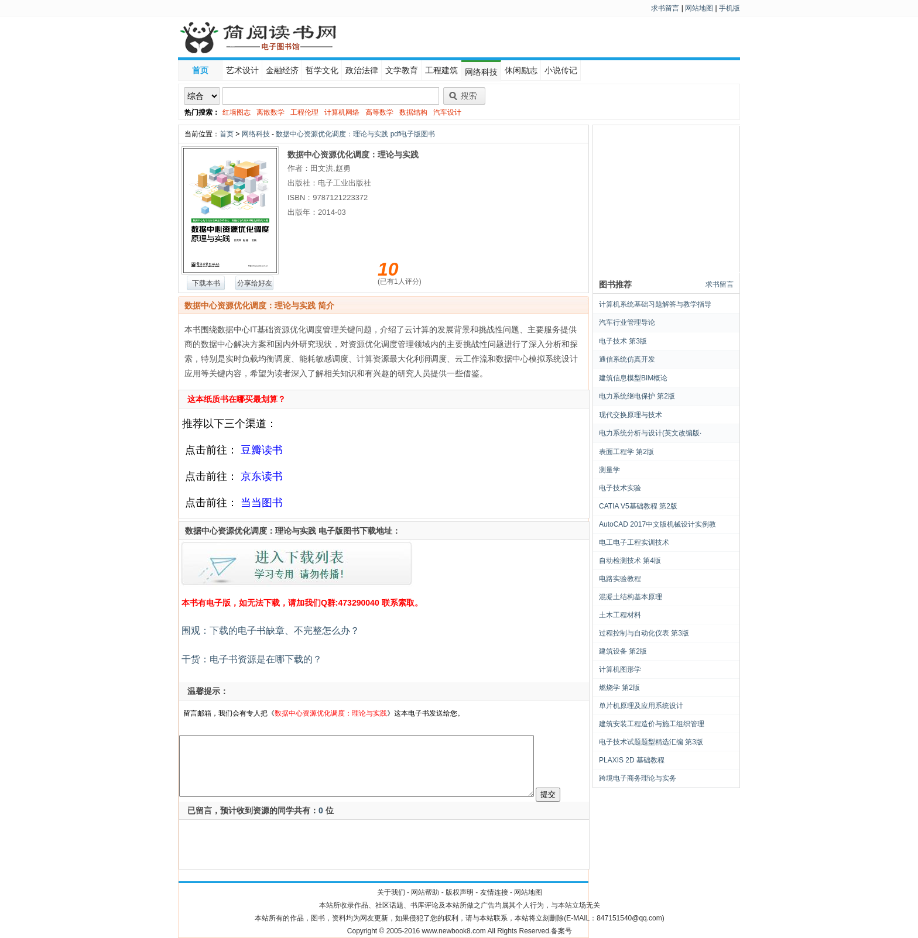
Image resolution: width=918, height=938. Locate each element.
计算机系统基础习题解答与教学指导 (655, 304)
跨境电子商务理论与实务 (637, 778)
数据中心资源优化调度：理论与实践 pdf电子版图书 (355, 134)
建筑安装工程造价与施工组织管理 (651, 724)
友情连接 (494, 892)
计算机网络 (341, 112)
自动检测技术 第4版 (630, 560)
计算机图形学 (620, 669)
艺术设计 (242, 70)
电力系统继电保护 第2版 (637, 396)
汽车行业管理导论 (627, 322)
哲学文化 (322, 70)
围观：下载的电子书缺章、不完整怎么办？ (269, 630)
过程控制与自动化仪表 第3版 (644, 633)
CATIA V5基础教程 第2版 (638, 506)
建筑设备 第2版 (623, 651)
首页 (200, 70)
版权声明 (460, 892)
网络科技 (481, 72)
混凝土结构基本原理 (630, 597)
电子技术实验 (620, 488)
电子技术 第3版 (623, 341)
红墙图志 (236, 112)
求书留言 (665, 8)
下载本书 (206, 283)
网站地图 (699, 8)
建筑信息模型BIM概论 (633, 378)
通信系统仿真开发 (627, 359)
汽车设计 (447, 112)
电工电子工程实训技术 (634, 542)
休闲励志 (521, 70)
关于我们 (391, 892)
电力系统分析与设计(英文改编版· (650, 433)
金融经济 (282, 70)
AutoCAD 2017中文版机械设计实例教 (657, 524)
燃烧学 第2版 (619, 687)
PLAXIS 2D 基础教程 (631, 760)
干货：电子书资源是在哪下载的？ (250, 659)
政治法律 (361, 70)
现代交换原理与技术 (630, 415)
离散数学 (270, 112)
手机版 (729, 8)
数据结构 (413, 112)
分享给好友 (254, 283)
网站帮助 (425, 892)
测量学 (609, 470)
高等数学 (379, 112)
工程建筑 (441, 70)
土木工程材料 (620, 615)
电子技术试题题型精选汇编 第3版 (651, 742)
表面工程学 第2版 (626, 452)
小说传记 (560, 70)
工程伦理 (304, 112)
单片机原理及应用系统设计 (641, 706)
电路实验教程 (620, 579)
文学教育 (401, 70)
